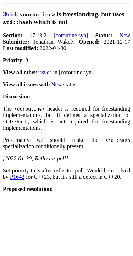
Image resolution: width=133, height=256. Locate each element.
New (125, 35)
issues (44, 72)
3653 (9, 14)
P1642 (17, 177)
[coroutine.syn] (71, 35)
